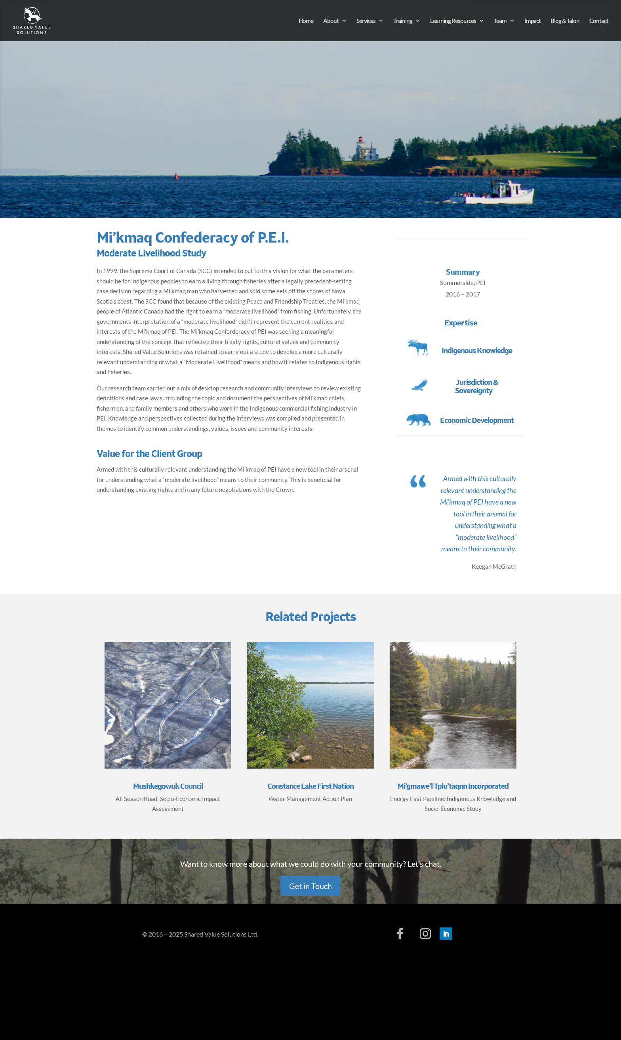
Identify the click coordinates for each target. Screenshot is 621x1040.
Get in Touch (310, 886)
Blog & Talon (565, 21)
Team (500, 21)
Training (402, 21)
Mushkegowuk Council (168, 786)
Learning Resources (453, 21)
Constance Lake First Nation (310, 786)
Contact (598, 21)
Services (365, 21)
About (331, 21)
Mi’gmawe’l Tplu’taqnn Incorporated (453, 786)
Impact (532, 21)
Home (306, 21)
